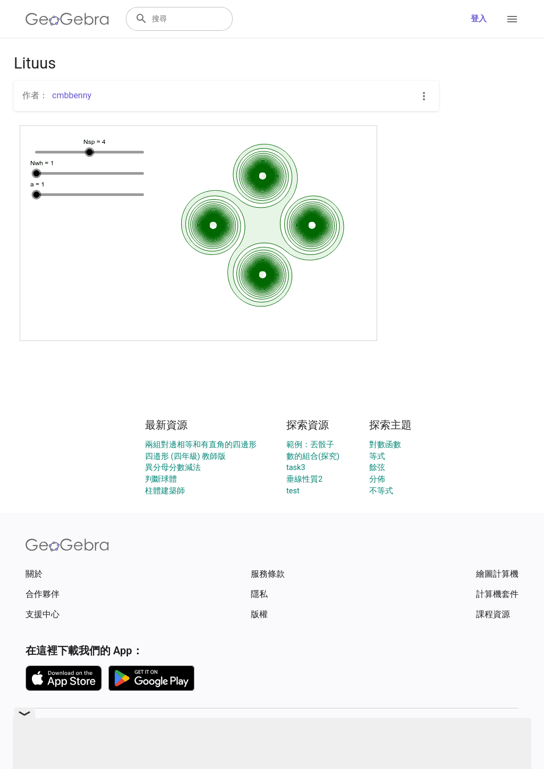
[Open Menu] (512, 19)
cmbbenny (71, 95)
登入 (479, 18)
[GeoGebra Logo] (67, 19)
